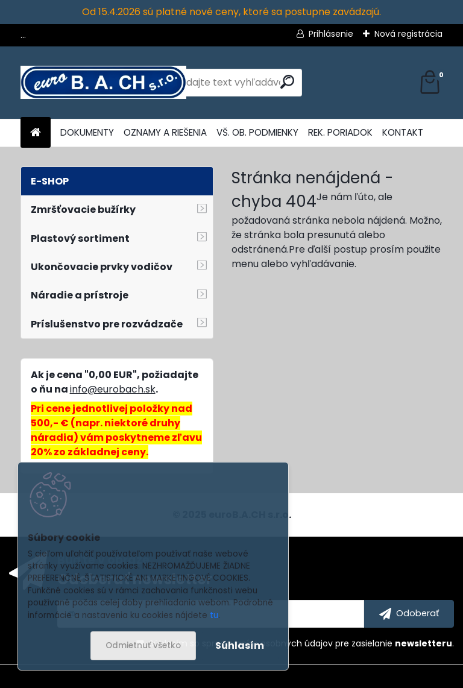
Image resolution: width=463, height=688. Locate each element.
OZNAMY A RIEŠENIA (165, 132)
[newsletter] (409, 614)
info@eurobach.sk (113, 389)
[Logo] (103, 82)
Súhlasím (239, 645)
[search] (287, 82)
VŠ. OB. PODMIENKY (257, 132)
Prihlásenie (331, 34)
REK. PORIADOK (340, 132)
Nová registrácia (408, 34)
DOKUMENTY (87, 132)
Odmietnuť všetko (143, 645)
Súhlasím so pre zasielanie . (301, 643)
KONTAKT (402, 132)
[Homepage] (35, 133)
